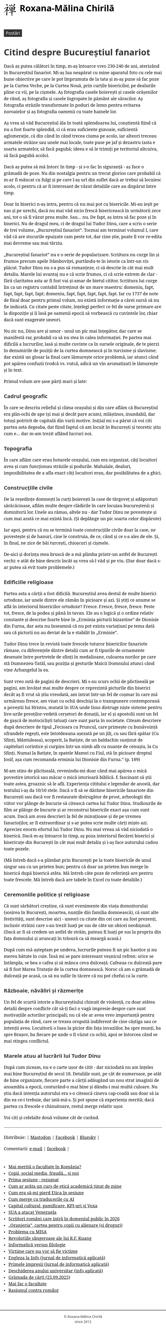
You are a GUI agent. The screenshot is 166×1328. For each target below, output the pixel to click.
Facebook (65, 1137)
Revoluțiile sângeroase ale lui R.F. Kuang (49, 1238)
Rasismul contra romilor (33, 1290)
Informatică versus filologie (36, 1245)
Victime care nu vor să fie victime (43, 1251)
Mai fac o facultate (27, 1284)
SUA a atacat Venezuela (32, 1212)
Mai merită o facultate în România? (44, 1167)
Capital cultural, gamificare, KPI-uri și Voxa (52, 1206)
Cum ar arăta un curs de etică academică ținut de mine (65, 1186)
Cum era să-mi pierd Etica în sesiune (46, 1193)
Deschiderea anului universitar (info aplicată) (55, 1271)
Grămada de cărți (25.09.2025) (39, 1277)
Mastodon (40, 1137)
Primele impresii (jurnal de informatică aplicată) (58, 1264)
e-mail (35, 1148)
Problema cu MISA (27, 1232)
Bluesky (88, 1137)
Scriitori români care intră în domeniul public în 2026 (64, 1219)
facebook (56, 1148)
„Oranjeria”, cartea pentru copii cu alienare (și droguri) (65, 1225)
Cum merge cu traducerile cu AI (41, 1199)
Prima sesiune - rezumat (33, 1180)
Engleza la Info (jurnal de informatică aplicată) (56, 1258)
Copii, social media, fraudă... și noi (43, 1173)
